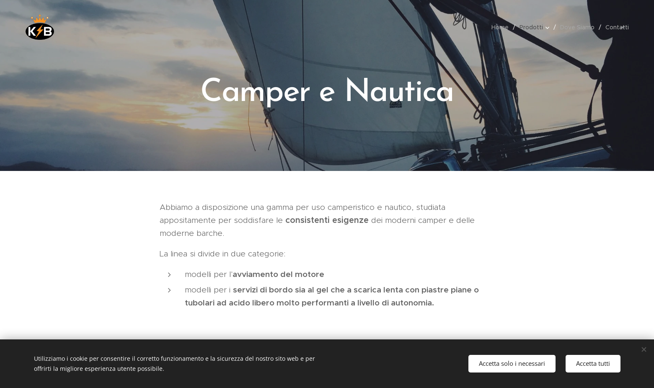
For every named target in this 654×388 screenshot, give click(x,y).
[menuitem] (502, 27)
